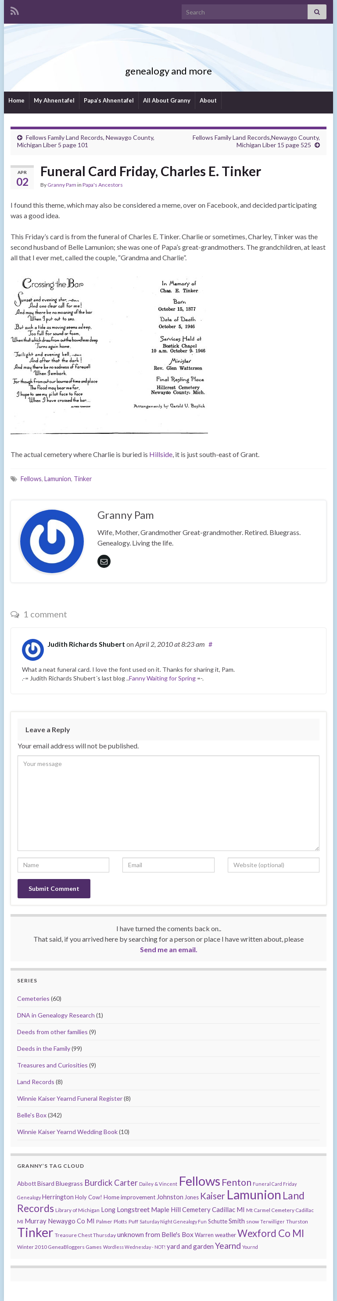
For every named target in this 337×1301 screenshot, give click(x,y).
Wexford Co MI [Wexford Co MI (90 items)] (270, 1233)
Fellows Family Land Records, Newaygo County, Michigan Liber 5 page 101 (85, 141)
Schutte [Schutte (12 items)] (217, 1221)
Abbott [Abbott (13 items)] (26, 1183)
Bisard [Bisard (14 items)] (45, 1183)
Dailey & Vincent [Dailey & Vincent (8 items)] (158, 1184)
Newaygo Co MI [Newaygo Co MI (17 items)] (71, 1221)
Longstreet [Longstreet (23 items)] (133, 1209)
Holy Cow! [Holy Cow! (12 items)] (88, 1197)
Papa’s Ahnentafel (109, 100)
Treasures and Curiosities (52, 1065)
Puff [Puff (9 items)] (133, 1221)
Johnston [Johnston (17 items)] (170, 1197)
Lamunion (57, 478)
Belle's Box (32, 1115)
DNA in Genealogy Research (56, 1015)
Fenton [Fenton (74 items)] (236, 1182)
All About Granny (166, 100)
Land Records (35, 1081)
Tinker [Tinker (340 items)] (35, 1232)
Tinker (83, 478)
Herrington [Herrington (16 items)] (58, 1197)
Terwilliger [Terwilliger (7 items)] (272, 1221)
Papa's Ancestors (102, 184)
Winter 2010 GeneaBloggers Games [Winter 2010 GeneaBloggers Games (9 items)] (59, 1247)
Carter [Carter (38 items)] (126, 1183)
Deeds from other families (52, 1031)
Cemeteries (33, 998)
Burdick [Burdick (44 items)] (98, 1182)
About (208, 100)
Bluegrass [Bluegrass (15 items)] (69, 1183)
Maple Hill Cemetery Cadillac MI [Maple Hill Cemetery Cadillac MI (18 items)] (198, 1209)
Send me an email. (168, 949)
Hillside (160, 454)
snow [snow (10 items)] (252, 1221)
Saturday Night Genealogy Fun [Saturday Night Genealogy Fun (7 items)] (173, 1221)
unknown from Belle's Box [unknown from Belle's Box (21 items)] (155, 1234)
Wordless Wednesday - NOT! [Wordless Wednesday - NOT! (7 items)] (134, 1247)
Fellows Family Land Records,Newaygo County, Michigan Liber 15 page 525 (256, 141)
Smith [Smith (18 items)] (237, 1221)
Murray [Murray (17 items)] (36, 1221)
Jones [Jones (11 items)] (192, 1197)
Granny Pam (168, 56)
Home (16, 100)
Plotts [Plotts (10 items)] (120, 1221)
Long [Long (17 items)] (108, 1209)
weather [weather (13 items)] (225, 1234)
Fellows (31, 478)
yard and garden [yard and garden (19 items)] (190, 1246)
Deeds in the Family (43, 1048)
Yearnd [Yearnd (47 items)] (228, 1246)
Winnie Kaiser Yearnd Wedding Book (67, 1131)
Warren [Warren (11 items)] (204, 1235)
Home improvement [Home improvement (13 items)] (129, 1197)
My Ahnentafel (54, 100)
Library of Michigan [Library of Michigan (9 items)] (77, 1210)
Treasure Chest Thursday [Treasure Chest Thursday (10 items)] (85, 1235)
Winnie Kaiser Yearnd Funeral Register (69, 1098)
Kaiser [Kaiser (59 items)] (212, 1196)
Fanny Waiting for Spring (162, 678)
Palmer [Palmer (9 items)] (104, 1221)
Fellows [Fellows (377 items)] (199, 1180)
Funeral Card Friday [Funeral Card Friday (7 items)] (275, 1184)
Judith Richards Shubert (86, 644)
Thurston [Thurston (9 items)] (297, 1221)
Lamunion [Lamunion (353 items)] (253, 1194)
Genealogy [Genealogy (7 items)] (29, 1197)
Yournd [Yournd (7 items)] (250, 1247)
